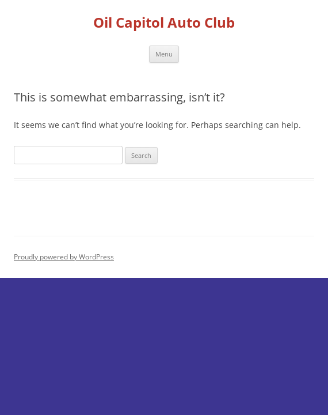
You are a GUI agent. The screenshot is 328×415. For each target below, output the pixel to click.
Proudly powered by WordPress (64, 257)
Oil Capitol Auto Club (164, 23)
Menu (164, 54)
